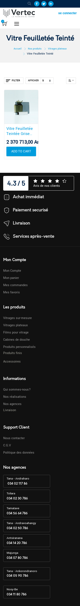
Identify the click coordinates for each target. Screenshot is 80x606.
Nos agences (12, 404)
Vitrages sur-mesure (17, 318)
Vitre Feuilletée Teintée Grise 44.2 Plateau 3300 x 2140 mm (20, 131)
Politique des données (18, 452)
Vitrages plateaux (57, 48)
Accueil (18, 48)
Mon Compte (12, 271)
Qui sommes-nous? (17, 389)
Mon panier (11, 278)
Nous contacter (14, 438)
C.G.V (7, 445)
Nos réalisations (14, 397)
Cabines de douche (16, 339)
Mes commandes (15, 285)
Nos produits (35, 48)
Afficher (33, 80)
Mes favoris (11, 292)
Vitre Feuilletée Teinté (40, 54)
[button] (71, 80)
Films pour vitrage (16, 332)
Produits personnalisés (19, 347)
